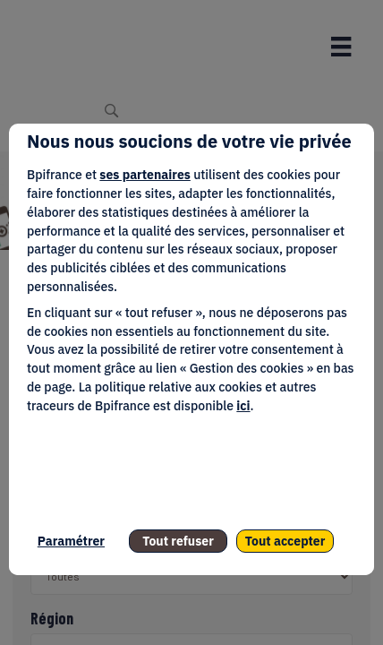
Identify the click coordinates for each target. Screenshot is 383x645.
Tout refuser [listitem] (178, 541)
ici (243, 406)
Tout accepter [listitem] (285, 541)
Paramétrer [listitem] (71, 541)
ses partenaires (144, 175)
